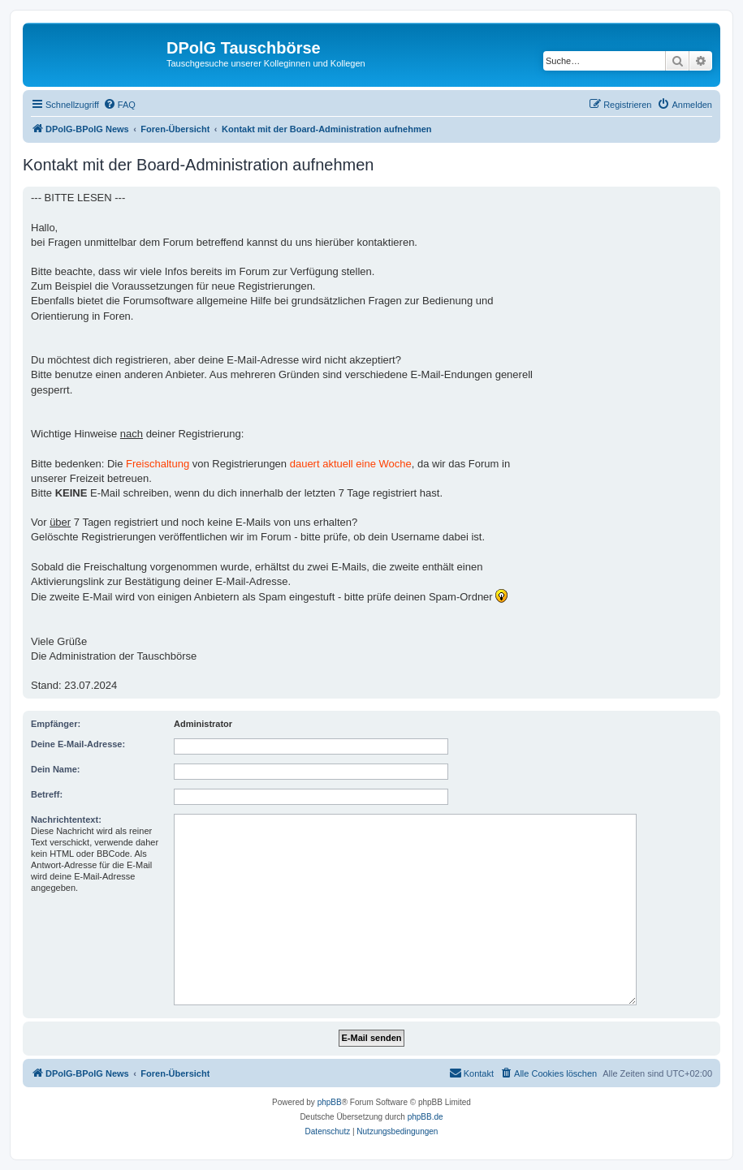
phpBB (330, 1102)
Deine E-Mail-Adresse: (78, 744)
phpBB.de (425, 1116)
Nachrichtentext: (66, 819)
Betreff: (47, 794)
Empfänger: (55, 724)
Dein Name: (55, 769)
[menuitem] (119, 104)
